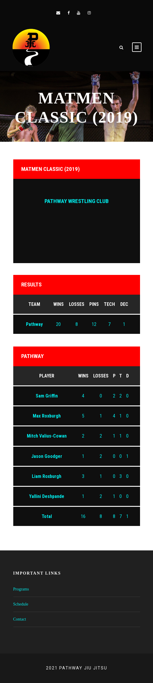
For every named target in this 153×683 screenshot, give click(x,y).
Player (46, 376)
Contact (19, 619)
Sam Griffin (47, 396)
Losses (100, 376)
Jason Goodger (46, 456)
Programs (21, 589)
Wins (83, 376)
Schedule (20, 604)
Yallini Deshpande (46, 496)
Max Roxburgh (47, 416)
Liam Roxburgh (46, 476)
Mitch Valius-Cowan (47, 436)
